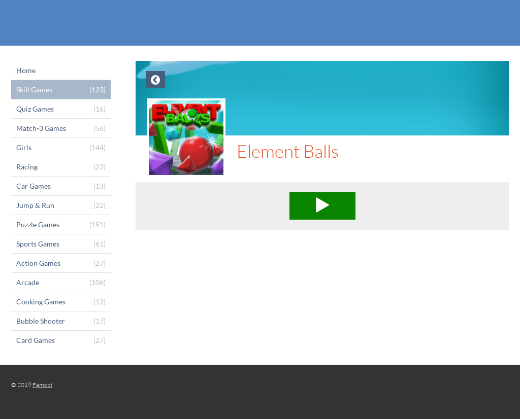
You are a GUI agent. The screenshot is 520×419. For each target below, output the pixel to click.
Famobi (42, 385)
